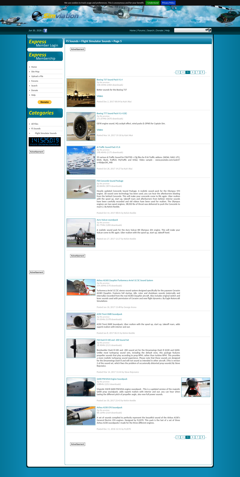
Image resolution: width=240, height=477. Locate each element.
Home (133, 30)
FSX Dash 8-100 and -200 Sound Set (113, 340)
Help (167, 30)
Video (100, 96)
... (175, 72)
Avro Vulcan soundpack (107, 220)
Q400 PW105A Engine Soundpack (112, 379)
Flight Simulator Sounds (46, 133)
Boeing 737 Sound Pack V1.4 (110, 79)
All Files (34, 124)
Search (150, 30)
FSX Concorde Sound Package (110, 181)
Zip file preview (103, 82)
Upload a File (37, 76)
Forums (141, 30)
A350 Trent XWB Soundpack (109, 314)
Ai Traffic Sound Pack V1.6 (108, 147)
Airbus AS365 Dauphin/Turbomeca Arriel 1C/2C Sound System (125, 280)
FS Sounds (35, 128)
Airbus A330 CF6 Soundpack (109, 407)
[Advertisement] (44, 210)
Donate (159, 30)
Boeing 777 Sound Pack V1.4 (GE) (112, 113)
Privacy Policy (168, 2)
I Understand (152, 2)
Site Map (35, 71)
